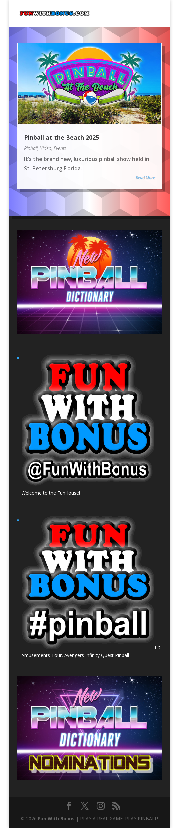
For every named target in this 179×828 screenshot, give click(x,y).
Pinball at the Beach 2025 (61, 137)
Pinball (31, 148)
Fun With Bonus (56, 818)
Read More (145, 177)
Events (60, 148)
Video (45, 148)
